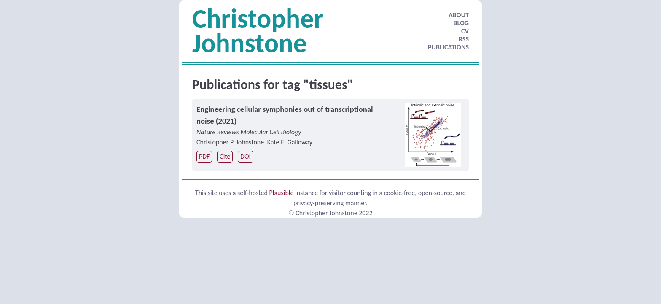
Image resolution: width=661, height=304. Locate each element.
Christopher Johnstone (257, 31)
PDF (204, 156)
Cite (225, 156)
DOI (245, 156)
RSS (464, 39)
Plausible (281, 193)
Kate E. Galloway (289, 142)
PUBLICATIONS (448, 47)
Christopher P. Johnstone (230, 142)
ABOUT (459, 15)
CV (465, 31)
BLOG (461, 23)
